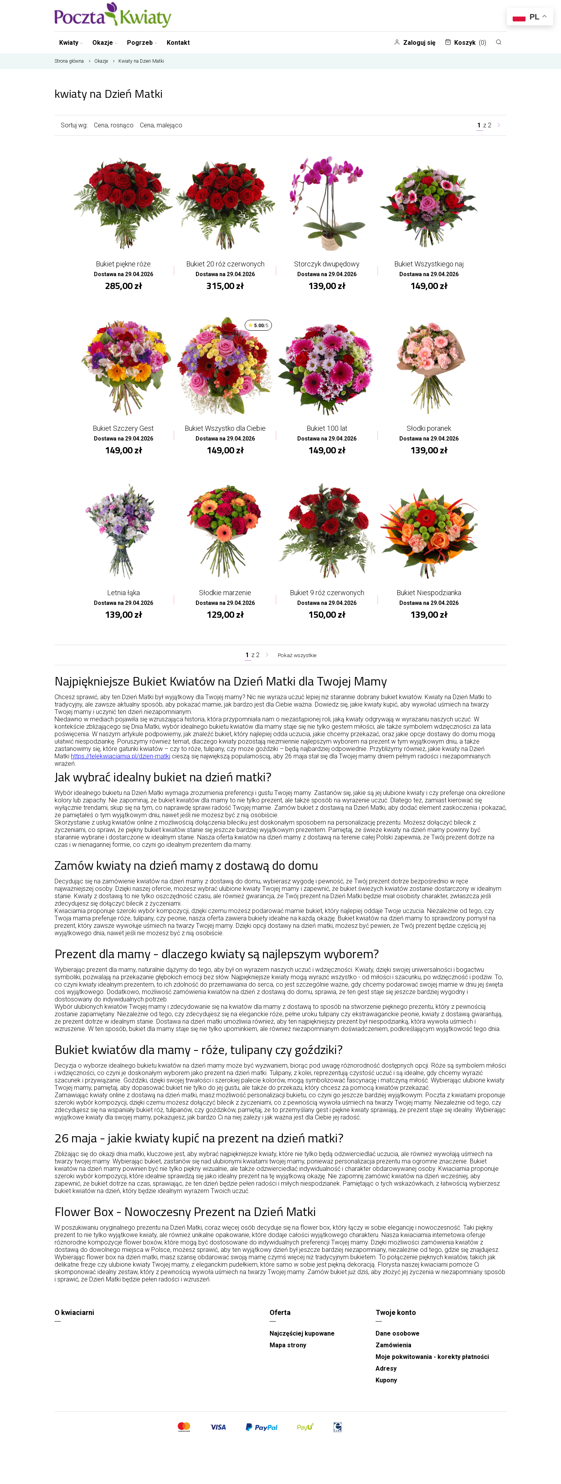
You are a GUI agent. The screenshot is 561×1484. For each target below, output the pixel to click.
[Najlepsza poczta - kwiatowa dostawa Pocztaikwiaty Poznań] (113, 15)
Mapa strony (288, 1350)
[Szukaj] (498, 42)
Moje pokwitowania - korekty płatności (432, 1362)
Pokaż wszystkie (297, 660)
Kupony (386, 1385)
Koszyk (465, 42)
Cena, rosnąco (114, 125)
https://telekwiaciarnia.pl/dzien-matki (120, 761)
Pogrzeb (142, 42)
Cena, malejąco (161, 125)
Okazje (105, 42)
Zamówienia (393, 1350)
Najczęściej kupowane (302, 1339)
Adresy (386, 1374)
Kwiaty (71, 42)
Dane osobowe (398, 1339)
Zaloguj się (415, 42)
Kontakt (178, 42)
